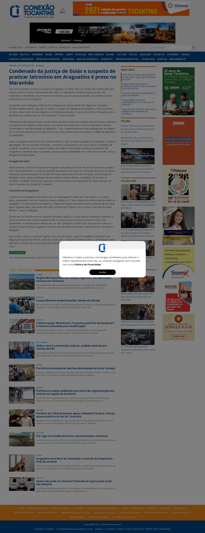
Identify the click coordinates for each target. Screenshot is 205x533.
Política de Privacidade (88, 264)
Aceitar (102, 272)
